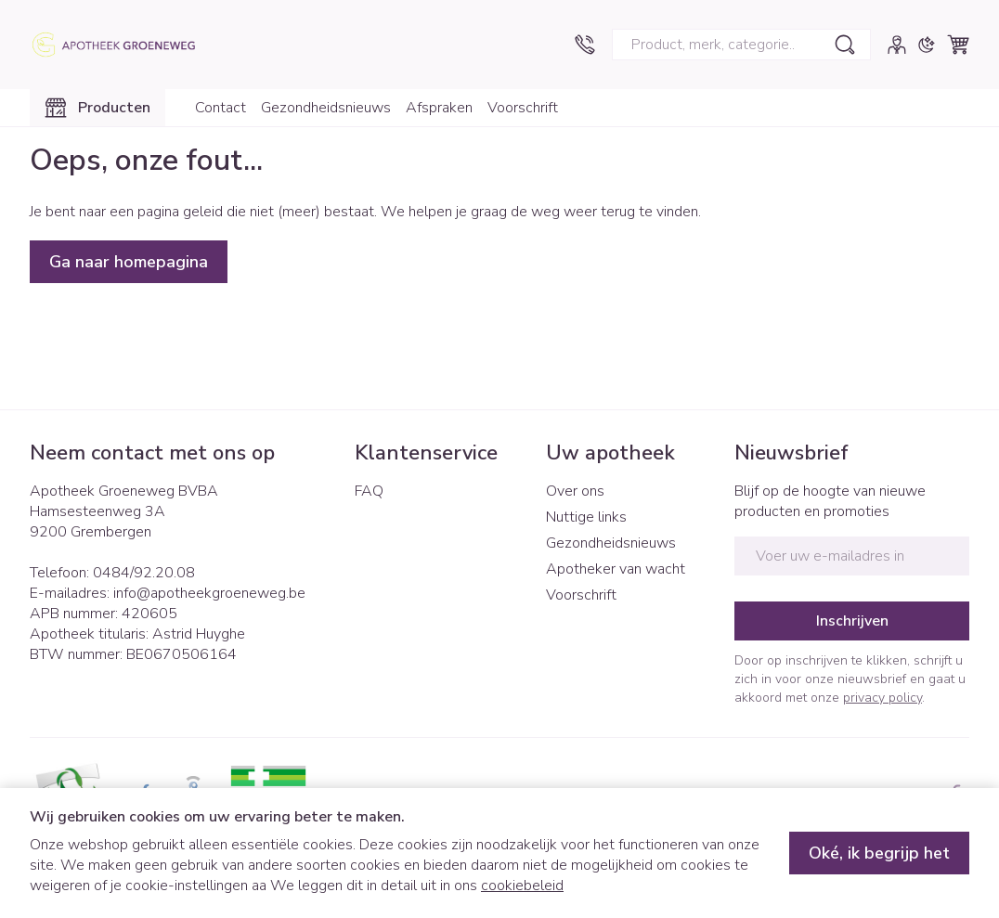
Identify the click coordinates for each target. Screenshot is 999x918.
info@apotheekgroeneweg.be (209, 593)
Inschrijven (852, 621)
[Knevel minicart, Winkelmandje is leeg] (958, 44)
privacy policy (882, 697)
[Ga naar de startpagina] (122, 44)
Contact (220, 107)
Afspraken (439, 107)
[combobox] (741, 44)
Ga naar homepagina (128, 262)
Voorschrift (522, 107)
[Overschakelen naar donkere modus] (926, 44)
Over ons (575, 491)
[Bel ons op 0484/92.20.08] (585, 44)
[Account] (897, 44)
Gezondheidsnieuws (326, 107)
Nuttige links (586, 517)
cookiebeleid (522, 885)
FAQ (369, 491)
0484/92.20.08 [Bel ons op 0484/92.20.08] (144, 572)
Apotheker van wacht (615, 569)
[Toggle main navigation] (97, 107)
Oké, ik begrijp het (879, 853)
